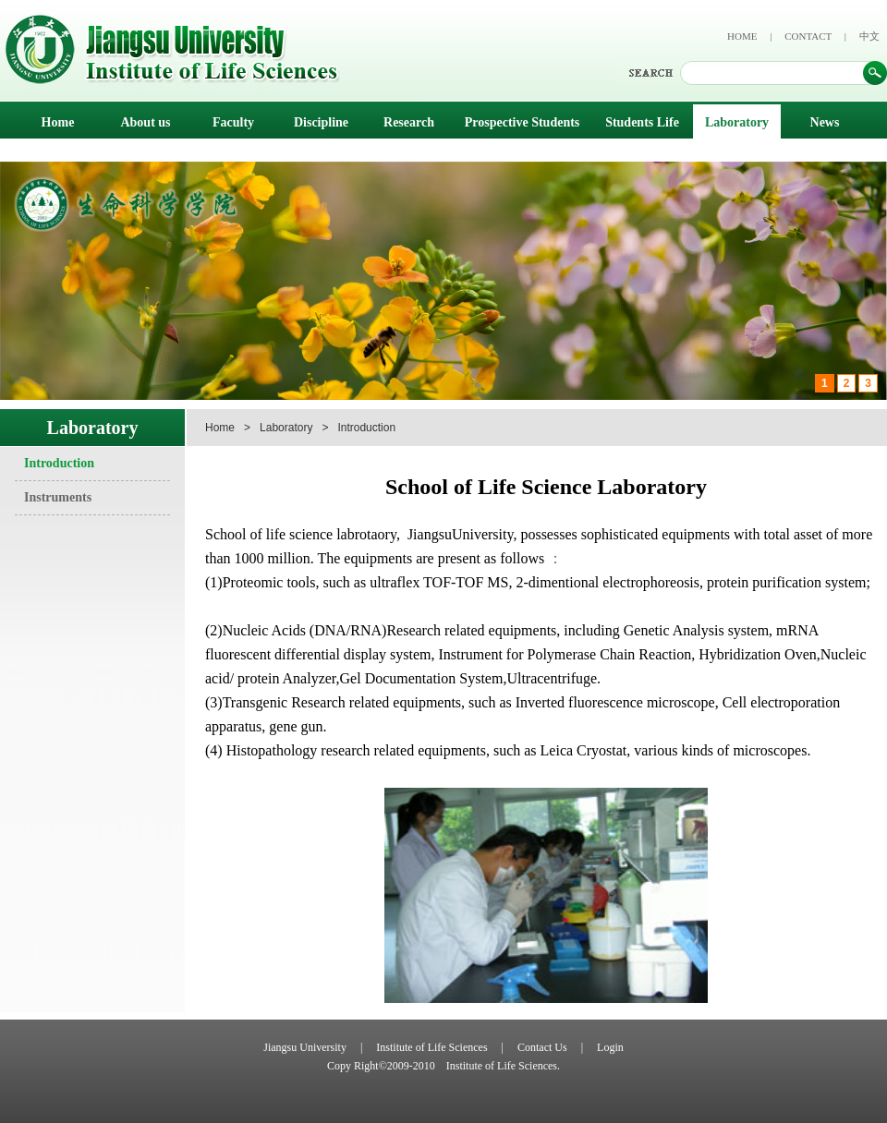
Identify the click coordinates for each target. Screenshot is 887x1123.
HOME (742, 36)
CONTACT (808, 36)
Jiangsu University (304, 1047)
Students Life (642, 122)
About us (145, 122)
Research (408, 122)
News (825, 122)
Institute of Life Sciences (431, 1047)
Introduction (59, 463)
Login (610, 1047)
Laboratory (737, 122)
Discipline (321, 122)
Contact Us (542, 1047)
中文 (869, 36)
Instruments (57, 497)
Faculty (233, 122)
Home (58, 122)
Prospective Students (522, 122)
